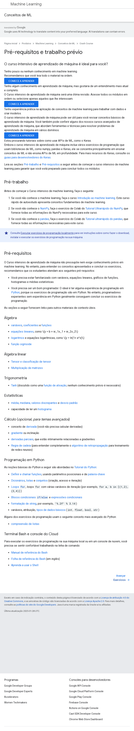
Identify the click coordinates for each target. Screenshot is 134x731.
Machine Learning (26, 4)
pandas (44, 219)
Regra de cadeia (21, 445)
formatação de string (23, 503)
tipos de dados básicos (50, 510)
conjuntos (42, 480)
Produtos (26, 43)
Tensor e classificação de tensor (31, 361)
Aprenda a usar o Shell (24, 565)
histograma (44, 409)
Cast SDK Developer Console (84, 713)
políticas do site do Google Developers (36, 604)
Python (15, 292)
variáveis (16, 325)
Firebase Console (78, 702)
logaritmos (17, 338)
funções (46, 325)
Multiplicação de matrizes (27, 368)
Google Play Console (80, 697)
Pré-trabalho (31, 164)
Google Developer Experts (18, 691)
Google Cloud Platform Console (86, 691)
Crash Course (86, 43)
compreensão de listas (25, 524)
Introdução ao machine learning (96, 198)
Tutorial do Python (85, 467)
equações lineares (22, 331)
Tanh (14, 385)
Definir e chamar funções (26, 474)
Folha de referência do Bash (28, 559)
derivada (31, 426)
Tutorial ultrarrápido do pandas (104, 219)
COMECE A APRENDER (21, 81)
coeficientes (31, 325)
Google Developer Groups (18, 685)
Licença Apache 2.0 (94, 601)
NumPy (44, 208)
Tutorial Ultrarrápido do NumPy (103, 208)
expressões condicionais (66, 497)
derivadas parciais (22, 439)
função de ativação (55, 385)
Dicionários (18, 480)
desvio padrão (69, 403)
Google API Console (80, 685)
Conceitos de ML (18, 15)
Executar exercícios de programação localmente (47, 233)
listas (29, 480)
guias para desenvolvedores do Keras (27, 157)
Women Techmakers (15, 702)
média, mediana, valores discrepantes (34, 403)
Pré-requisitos (51, 164)
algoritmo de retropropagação (90, 445)
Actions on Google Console (83, 708)
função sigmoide (21, 344)
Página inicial (10, 43)
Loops (18, 486)
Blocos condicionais (29, 497)
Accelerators (11, 697)
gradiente (17, 433)
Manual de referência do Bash (29, 552)
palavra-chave (96, 474)
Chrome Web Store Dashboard (86, 719)
